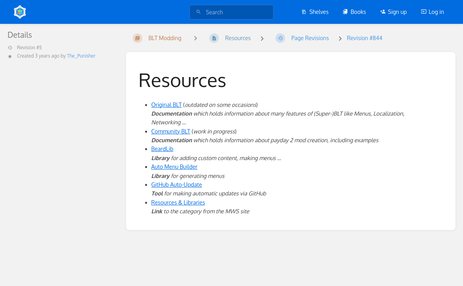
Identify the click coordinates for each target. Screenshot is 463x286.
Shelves (315, 11)
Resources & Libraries (178, 202)
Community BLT (170, 131)
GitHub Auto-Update (176, 184)
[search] (231, 12)
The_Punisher (81, 56)
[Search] (198, 12)
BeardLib (162, 148)
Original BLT (166, 104)
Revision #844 (364, 38)
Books (354, 11)
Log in (432, 11)
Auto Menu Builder (174, 166)
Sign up (393, 11)
